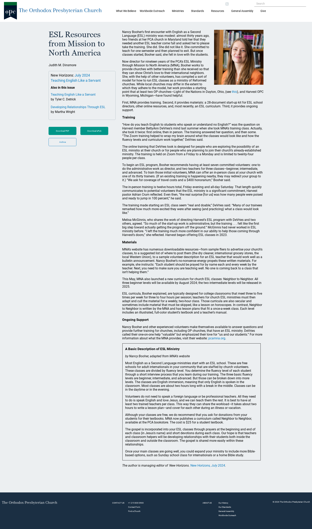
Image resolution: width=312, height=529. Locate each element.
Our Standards (224, 507)
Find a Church (134, 511)
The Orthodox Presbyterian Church (60, 10)
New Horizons (207, 465)
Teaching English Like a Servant (76, 80)
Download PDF (62, 131)
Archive (62, 142)
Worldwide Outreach (227, 515)
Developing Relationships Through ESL (78, 107)
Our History (223, 503)
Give (263, 11)
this (234, 92)
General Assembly (242, 11)
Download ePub (94, 131)
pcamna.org (216, 338)
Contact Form (134, 507)
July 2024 (82, 75)
